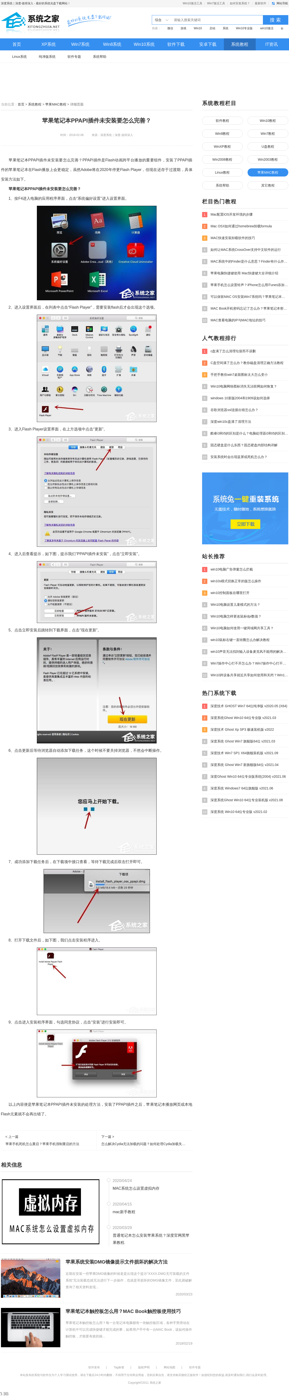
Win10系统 (144, 44)
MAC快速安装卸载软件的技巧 (228, 238)
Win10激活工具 (192, 3)
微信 (170, 28)
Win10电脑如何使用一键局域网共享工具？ (238, 628)
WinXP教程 (222, 146)
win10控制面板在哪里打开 (225, 593)
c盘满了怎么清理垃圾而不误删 (229, 351)
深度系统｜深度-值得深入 (17, 3)
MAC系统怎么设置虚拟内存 (136, 1188)
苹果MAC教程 (55, 104)
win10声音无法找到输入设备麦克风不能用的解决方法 (245, 651)
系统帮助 (99, 57)
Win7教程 (268, 133)
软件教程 (222, 121)
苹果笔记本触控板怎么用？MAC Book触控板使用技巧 (123, 1311)
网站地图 (169, 1367)
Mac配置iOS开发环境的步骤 (227, 214)
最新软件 (260, 3)
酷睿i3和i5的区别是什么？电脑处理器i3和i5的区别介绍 (245, 433)
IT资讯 (271, 44)
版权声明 (144, 1367)
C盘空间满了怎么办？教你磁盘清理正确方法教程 (242, 363)
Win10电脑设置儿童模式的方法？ (231, 604)
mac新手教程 (124, 1212)
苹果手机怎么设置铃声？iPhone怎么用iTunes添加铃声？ (245, 285)
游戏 (183, 28)
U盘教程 (267, 146)
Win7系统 (80, 44)
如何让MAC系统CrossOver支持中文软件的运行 (241, 250)
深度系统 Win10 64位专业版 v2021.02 (234, 812)
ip (282, 28)
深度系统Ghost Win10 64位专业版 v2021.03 (239, 718)
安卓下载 (207, 44)
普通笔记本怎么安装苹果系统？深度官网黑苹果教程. (151, 1239)
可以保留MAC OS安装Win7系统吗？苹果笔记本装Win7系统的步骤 (245, 297)
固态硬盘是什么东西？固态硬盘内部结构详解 (240, 445)
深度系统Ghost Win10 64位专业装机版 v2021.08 (242, 800)
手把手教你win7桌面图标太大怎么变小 (235, 374)
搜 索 (275, 20)
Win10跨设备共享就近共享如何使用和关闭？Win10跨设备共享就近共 (245, 675)
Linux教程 (222, 172)
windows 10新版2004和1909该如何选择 (236, 398)
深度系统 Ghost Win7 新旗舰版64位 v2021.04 (240, 765)
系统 (225, 28)
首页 (16, 44)
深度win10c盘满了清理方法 (226, 421)
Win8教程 (222, 133)
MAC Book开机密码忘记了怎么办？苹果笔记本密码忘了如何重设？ (245, 308)
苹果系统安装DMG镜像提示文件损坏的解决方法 (117, 1262)
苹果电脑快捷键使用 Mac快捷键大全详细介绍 (240, 273)
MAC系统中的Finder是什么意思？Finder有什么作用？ (245, 261)
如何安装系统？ (240, 3)
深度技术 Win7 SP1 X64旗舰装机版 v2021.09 (240, 753)
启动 (212, 28)
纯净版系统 (47, 57)
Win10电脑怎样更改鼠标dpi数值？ (231, 616)
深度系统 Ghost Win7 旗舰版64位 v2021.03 (238, 741)
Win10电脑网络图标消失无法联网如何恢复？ (239, 386)
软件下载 (176, 44)
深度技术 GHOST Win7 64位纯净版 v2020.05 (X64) (244, 706)
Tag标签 (119, 1367)
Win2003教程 (268, 159)
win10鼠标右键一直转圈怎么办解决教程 (236, 640)
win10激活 (266, 28)
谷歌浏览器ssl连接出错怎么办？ (230, 410)
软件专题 (74, 57)
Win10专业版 (244, 28)
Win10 (198, 28)
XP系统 (48, 44)
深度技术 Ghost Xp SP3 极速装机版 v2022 (238, 729)
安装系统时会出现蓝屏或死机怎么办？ (235, 457)
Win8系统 (112, 44)
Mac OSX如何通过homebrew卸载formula (237, 226)
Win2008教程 (222, 159)
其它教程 (268, 185)
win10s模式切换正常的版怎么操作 (231, 581)
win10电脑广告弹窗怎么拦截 (227, 569)
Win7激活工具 (216, 3)
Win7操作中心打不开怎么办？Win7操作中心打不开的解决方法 (245, 663)
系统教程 (239, 44)
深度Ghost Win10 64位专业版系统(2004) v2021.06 (244, 776)
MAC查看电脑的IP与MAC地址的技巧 (234, 320)
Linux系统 (19, 57)
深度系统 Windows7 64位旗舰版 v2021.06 (237, 788)
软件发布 (94, 1367)
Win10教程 (268, 121)
